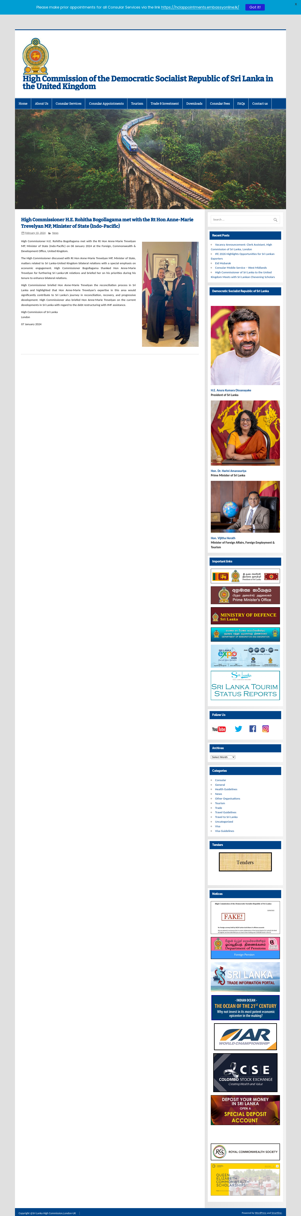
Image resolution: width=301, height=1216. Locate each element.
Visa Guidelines (224, 822)
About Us (41, 95)
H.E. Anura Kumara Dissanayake (231, 381)
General (220, 776)
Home (23, 95)
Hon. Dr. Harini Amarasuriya (228, 462)
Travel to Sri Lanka (226, 808)
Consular (220, 771)
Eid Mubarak (223, 254)
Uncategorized (224, 813)
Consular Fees (220, 95)
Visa (217, 817)
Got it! (255, 7)
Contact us (260, 95)
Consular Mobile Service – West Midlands (241, 259)
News (55, 224)
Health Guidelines (226, 780)
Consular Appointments (106, 95)
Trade (218, 799)
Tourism (137, 95)
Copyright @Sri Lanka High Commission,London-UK (47, 1204)
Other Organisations (227, 790)
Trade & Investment (165, 95)
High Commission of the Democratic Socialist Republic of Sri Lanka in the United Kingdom (148, 73)
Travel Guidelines (225, 803)
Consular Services (68, 95)
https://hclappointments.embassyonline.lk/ (200, 7)
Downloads (194, 95)
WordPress (260, 1204)
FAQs (241, 95)
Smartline (276, 1204)
